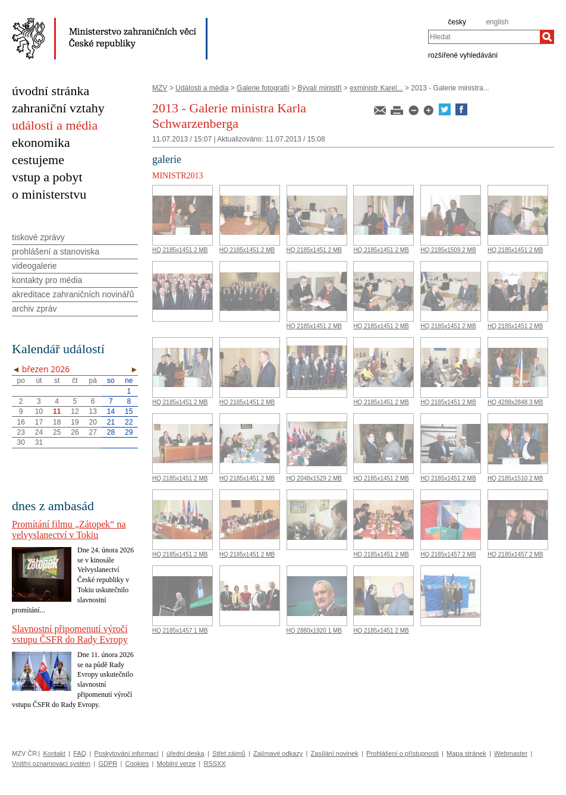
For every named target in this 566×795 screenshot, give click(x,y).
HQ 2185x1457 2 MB (448, 554)
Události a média (201, 88)
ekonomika (41, 142)
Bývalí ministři (320, 88)
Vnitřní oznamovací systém (51, 763)
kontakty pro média (47, 280)
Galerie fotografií (263, 88)
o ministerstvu (49, 194)
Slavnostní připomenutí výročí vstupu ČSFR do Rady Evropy (70, 634)
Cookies (137, 763)
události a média (55, 125)
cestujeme (38, 159)
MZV (159, 88)
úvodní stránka (50, 90)
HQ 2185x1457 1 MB (179, 630)
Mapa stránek (466, 753)
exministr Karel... (376, 88)
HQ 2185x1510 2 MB (515, 478)
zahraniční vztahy (58, 107)
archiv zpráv (34, 308)
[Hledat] (547, 37)
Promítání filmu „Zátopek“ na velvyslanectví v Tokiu (69, 529)
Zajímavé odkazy (278, 753)
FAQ (79, 753)
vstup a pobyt (47, 176)
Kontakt (54, 753)
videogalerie (34, 266)
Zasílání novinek (335, 753)
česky (457, 22)
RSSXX (214, 763)
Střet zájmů (229, 753)
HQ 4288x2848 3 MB (515, 402)
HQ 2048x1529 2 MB (314, 478)
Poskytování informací (127, 753)
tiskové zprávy (38, 237)
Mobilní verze (176, 763)
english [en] (497, 22)
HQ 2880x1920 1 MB (314, 630)
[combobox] (484, 37)
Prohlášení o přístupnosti (402, 753)
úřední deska (185, 753)
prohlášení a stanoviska (55, 251)
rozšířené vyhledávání (463, 54)
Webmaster (510, 753)
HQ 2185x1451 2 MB (179, 250)
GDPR (107, 763)
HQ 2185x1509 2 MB (448, 250)
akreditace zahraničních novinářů (73, 294)
